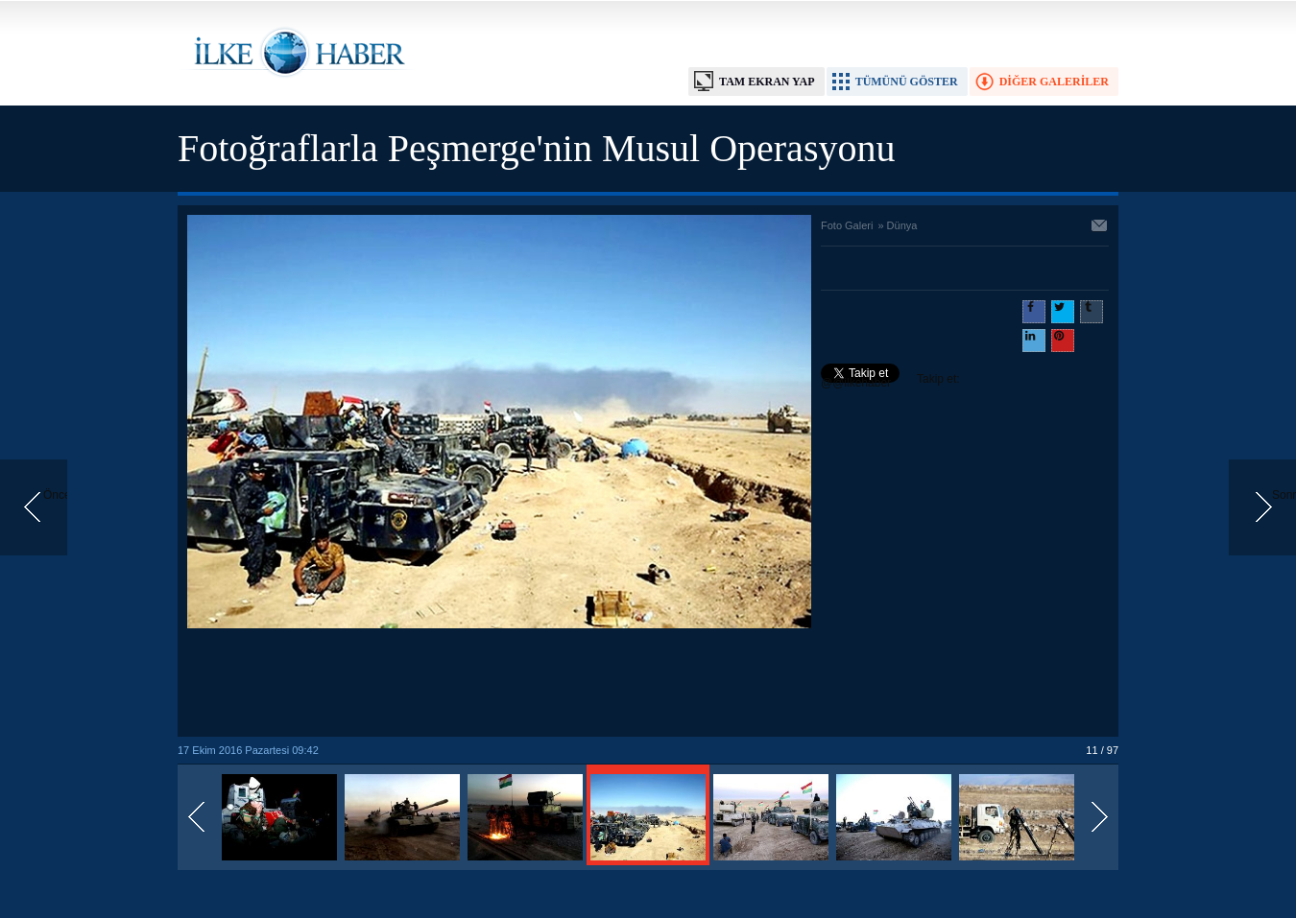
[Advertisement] (499, 684)
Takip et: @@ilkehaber (890, 380)
